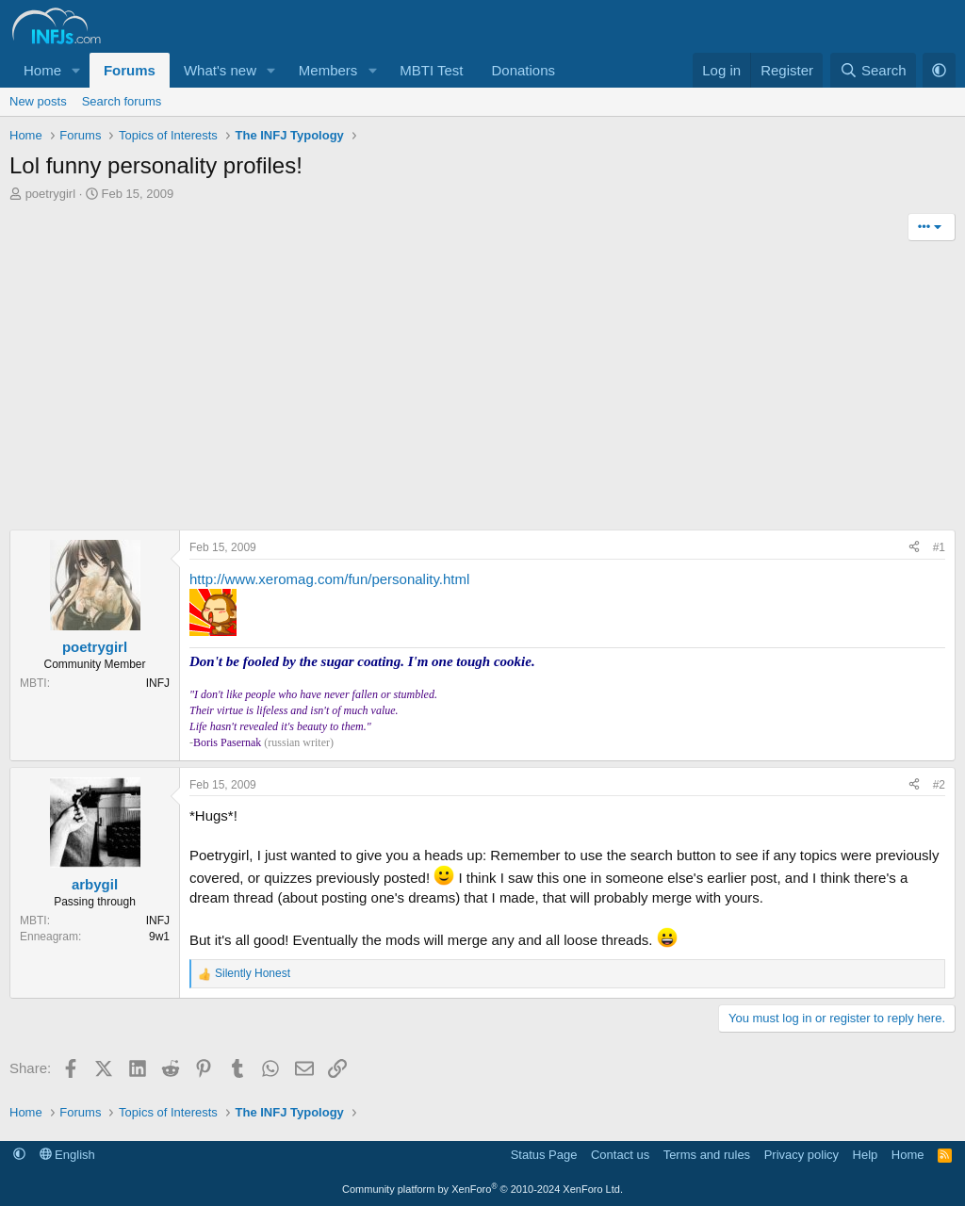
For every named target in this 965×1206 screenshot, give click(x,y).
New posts (38, 101)
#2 (939, 784)
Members (328, 70)
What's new (220, 70)
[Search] (873, 70)
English (67, 1155)
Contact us (620, 1155)
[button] (76, 70)
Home (42, 70)
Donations (523, 70)
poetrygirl (50, 194)
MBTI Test (431, 70)
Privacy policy (801, 1155)
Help (865, 1155)
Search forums (122, 101)
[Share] (914, 548)
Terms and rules (706, 1155)
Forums (129, 70)
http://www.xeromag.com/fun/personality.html (329, 579)
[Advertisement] (482, 388)
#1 (939, 547)
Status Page (544, 1155)
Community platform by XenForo (482, 1189)
